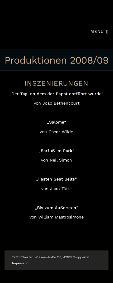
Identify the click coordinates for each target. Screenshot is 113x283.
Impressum (21, 263)
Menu (99, 31)
